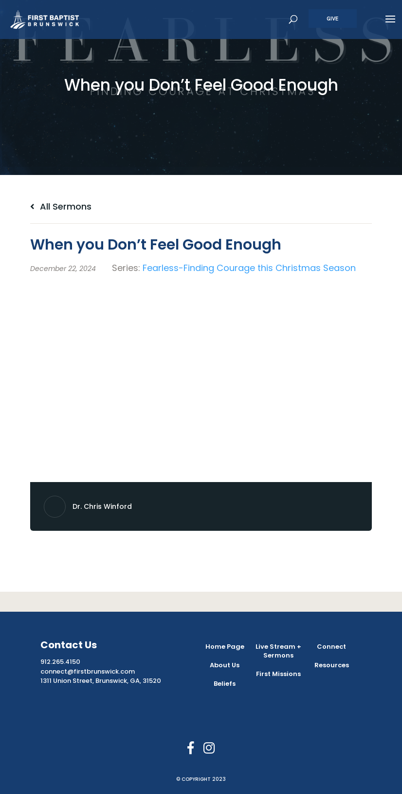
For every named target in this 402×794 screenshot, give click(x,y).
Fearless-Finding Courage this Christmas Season (249, 268)
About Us (224, 665)
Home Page (224, 646)
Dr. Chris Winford (102, 506)
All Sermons (60, 206)
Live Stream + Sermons (278, 651)
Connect (331, 646)
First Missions (278, 673)
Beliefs (225, 683)
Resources (331, 665)
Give (333, 18)
